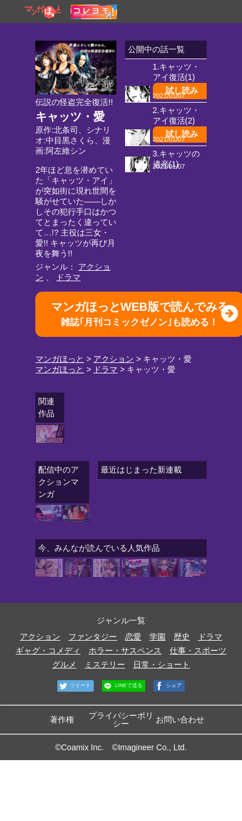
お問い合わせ (180, 719)
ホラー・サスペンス (125, 650)
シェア (167, 686)
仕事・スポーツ (198, 650)
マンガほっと (59, 359)
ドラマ (68, 277)
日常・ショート (161, 664)
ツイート (74, 686)
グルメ (64, 664)
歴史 (182, 636)
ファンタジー (92, 636)
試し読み (182, 90)
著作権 (62, 719)
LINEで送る (122, 686)
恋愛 (133, 636)
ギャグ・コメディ (48, 650)
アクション (113, 359)
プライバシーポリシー (121, 719)
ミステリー (105, 664)
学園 (157, 636)
